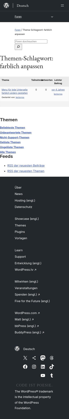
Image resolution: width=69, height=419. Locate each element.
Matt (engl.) (24, 319)
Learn (19, 250)
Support (20, 256)
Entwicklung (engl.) (28, 263)
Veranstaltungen (26, 288)
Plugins (20, 232)
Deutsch (29, 349)
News (19, 194)
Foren (18, 16)
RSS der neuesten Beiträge (26, 165)
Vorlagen (21, 238)
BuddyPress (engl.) (29, 332)
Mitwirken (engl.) (26, 281)
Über (18, 187)
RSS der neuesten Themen (25, 171)
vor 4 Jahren (58, 89)
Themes (20, 225)
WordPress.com (27, 313)
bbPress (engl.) (27, 326)
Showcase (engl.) (27, 219)
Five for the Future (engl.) (32, 301)
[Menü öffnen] (63, 5)
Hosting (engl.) (25, 200)
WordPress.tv (25, 269)
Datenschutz (23, 207)
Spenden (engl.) (27, 294)
